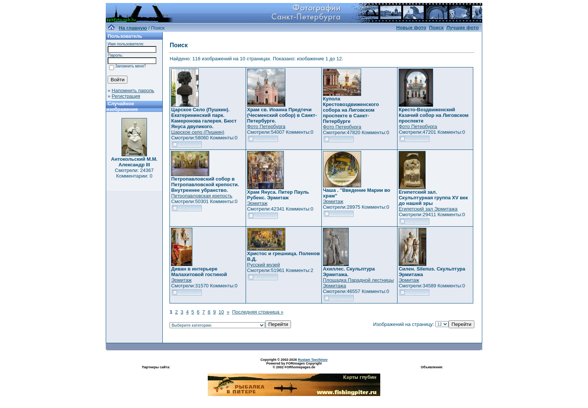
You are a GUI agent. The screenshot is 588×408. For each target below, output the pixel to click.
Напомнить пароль (133, 90)
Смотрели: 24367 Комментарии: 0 (134, 173)
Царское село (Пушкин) (197, 132)
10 (221, 312)
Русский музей (263, 265)
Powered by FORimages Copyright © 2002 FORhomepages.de (294, 365)
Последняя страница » (258, 312)
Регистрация (126, 96)
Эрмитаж (257, 203)
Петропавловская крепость (201, 196)
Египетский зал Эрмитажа (428, 209)
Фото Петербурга (266, 126)
